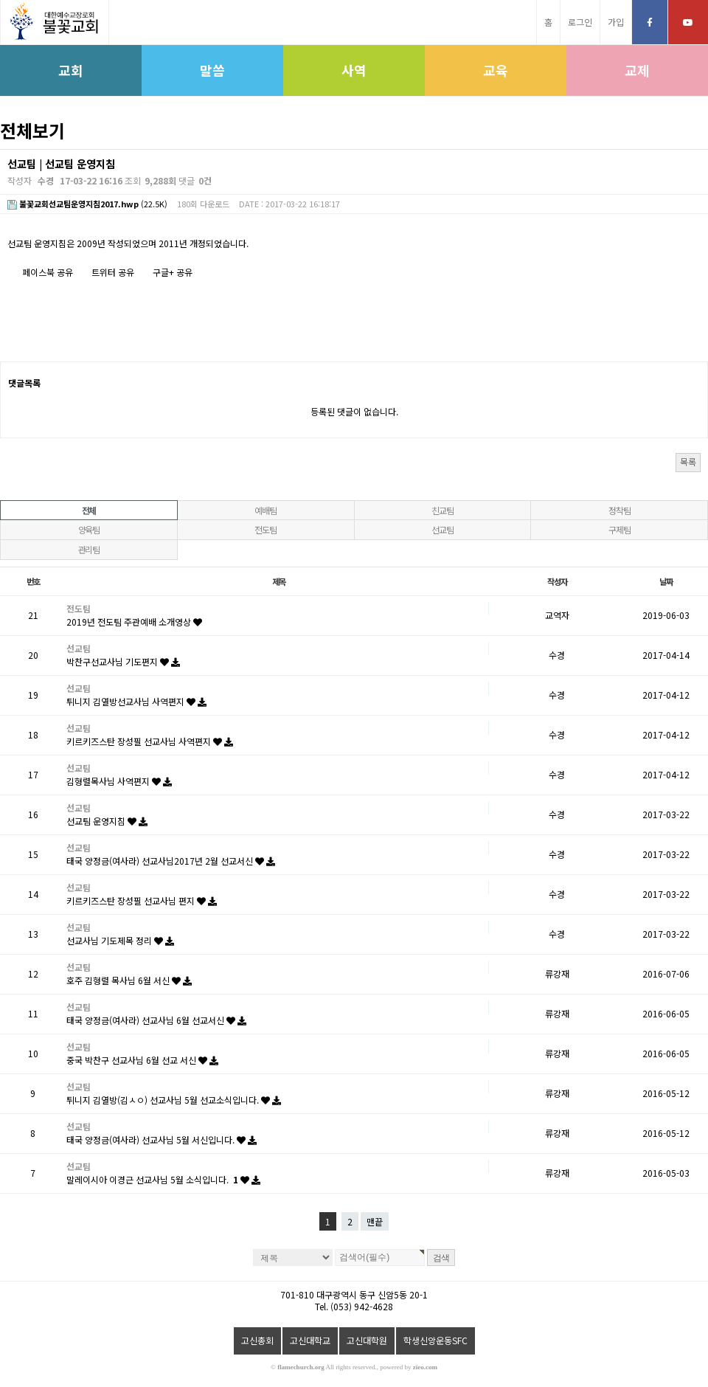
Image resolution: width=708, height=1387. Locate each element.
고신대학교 (310, 1340)
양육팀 (89, 529)
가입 (616, 21)
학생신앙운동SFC (435, 1340)
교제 (637, 70)
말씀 (212, 70)
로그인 (580, 21)
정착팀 (619, 510)
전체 (89, 510)
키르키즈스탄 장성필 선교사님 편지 (141, 900)
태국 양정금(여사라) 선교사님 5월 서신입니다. (161, 1139)
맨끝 (375, 1221)
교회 (70, 70)
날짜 (666, 581)
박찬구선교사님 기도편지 (123, 661)
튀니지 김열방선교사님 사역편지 (136, 701)
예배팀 (265, 510)
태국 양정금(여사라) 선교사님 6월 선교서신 (156, 1020)
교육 (495, 70)
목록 (688, 461)
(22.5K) (87, 204)
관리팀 (89, 549)
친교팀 (442, 510)
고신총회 (257, 1340)
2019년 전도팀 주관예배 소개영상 (134, 621)
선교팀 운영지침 (107, 820)
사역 (354, 70)
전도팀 (265, 529)
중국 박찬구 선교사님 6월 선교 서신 (142, 1060)
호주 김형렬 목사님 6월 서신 (129, 980)
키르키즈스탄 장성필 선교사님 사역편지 (149, 741)
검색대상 (0, 149)
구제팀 (619, 529)
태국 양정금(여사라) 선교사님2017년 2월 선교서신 (170, 860)
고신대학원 (367, 1340)
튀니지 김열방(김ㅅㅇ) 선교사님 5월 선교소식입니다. (173, 1099)
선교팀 (442, 529)
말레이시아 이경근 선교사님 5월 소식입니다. (163, 1179)
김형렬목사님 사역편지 (119, 781)
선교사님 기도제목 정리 (120, 940)
